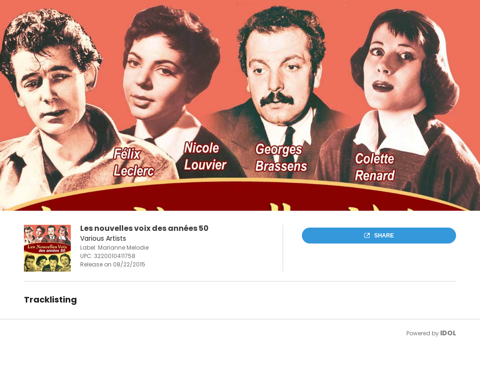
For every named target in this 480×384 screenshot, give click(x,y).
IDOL (448, 333)
